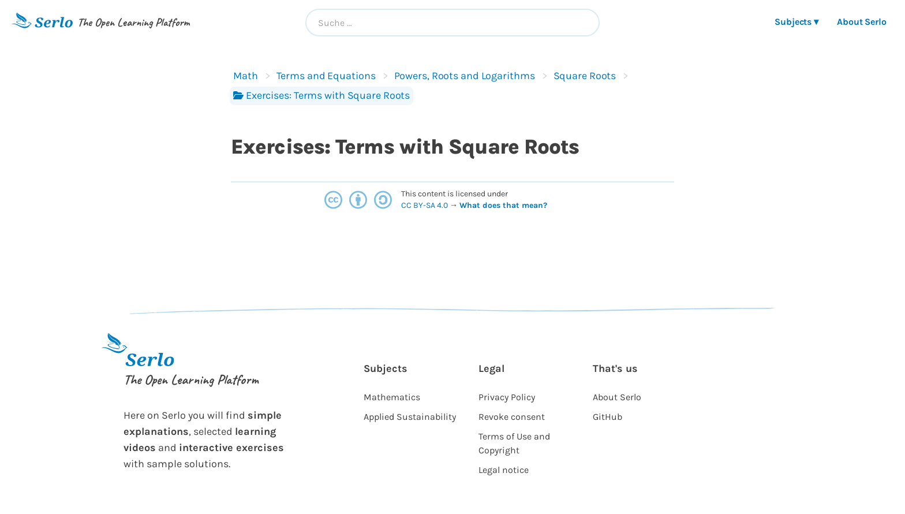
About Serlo (862, 21)
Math (245, 75)
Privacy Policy (506, 397)
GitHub (607, 416)
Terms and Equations (326, 75)
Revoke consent (511, 416)
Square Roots (585, 75)
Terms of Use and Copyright (514, 443)
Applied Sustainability (410, 416)
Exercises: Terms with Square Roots (321, 95)
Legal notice (503, 469)
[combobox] (452, 22)
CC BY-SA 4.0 (425, 205)
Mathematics (392, 397)
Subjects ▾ (796, 21)
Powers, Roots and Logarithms (464, 75)
